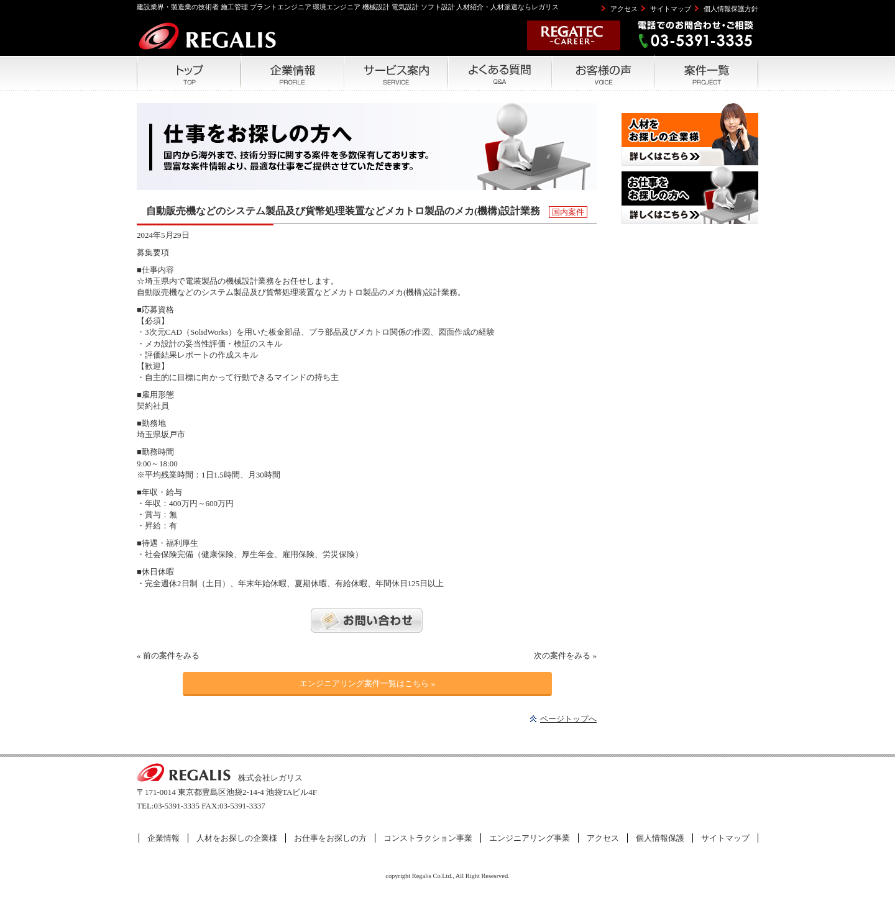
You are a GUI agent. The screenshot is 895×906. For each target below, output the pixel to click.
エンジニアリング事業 (529, 838)
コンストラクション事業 (427, 838)
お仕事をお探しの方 (330, 838)
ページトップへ (568, 718)
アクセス (624, 8)
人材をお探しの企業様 (236, 838)
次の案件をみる (562, 655)
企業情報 (163, 838)
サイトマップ (670, 8)
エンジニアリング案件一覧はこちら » (367, 683)
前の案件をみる (171, 655)
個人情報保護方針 (731, 8)
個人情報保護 (660, 838)
